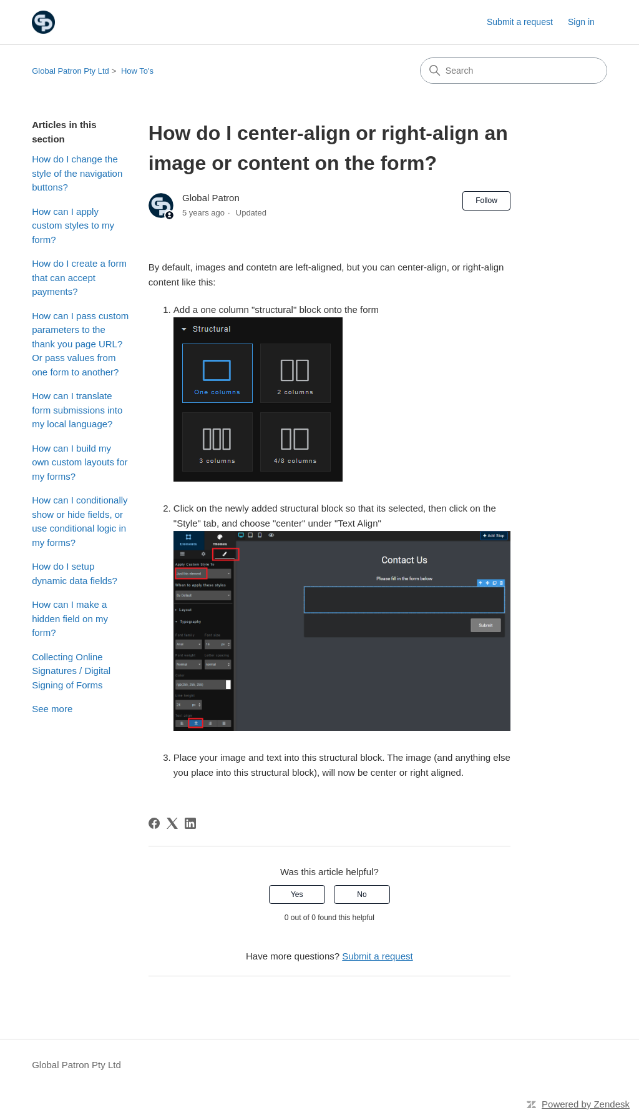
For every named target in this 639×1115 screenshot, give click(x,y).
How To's (137, 71)
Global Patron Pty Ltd (70, 71)
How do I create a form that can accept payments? (79, 277)
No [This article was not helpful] (361, 894)
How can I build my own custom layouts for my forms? (79, 462)
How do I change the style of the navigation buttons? (77, 173)
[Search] (514, 70)
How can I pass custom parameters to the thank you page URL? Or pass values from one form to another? (80, 343)
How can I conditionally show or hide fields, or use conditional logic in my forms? (79, 521)
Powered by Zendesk (586, 1104)
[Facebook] (154, 823)
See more (52, 708)
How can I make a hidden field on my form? (70, 618)
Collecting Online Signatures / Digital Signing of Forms (71, 671)
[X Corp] (172, 823)
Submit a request (520, 22)
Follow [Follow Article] (486, 200)
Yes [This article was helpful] (297, 894)
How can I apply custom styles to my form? (73, 225)
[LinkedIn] (190, 823)
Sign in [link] (581, 22)
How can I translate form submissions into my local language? (77, 409)
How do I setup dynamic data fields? (74, 573)
